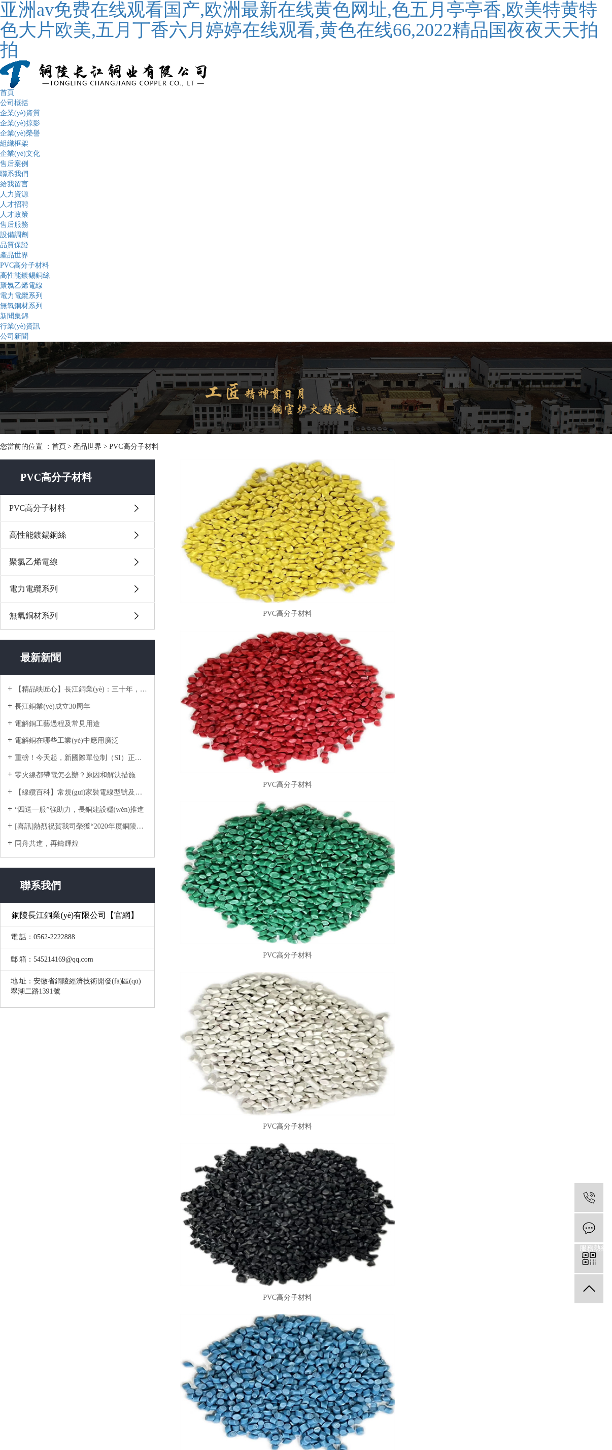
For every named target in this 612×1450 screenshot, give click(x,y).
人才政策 (14, 214)
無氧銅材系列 (21, 306)
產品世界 (14, 255)
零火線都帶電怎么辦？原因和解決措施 (75, 775)
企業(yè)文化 (20, 153)
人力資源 (14, 194)
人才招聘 (14, 204)
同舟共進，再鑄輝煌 (47, 843)
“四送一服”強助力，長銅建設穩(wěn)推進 (79, 809)
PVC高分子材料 (24, 265)
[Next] (414, 836)
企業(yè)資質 (20, 113)
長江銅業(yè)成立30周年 (52, 706)
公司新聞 (14, 336)
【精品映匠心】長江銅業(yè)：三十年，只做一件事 (81, 689)
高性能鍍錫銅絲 (25, 275)
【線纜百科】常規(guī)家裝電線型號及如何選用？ (81, 792)
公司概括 (14, 103)
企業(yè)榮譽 (20, 133)
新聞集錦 (14, 316)
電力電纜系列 (21, 296)
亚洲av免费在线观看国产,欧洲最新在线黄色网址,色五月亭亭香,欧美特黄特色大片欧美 (134, 1444)
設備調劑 (14, 235)
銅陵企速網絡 (487, 1399)
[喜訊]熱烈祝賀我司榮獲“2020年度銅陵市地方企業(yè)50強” (81, 826)
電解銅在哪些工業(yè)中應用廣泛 (67, 740)
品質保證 (14, 245)
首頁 (7, 92)
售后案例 (14, 164)
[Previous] (378, 836)
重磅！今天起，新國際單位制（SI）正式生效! (81, 758)
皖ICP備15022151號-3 (395, 1399)
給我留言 (14, 184)
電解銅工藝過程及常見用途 (57, 724)
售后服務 (14, 224)
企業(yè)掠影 (20, 123)
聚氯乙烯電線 (21, 285)
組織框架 (14, 143)
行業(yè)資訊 (20, 326)
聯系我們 (14, 174)
